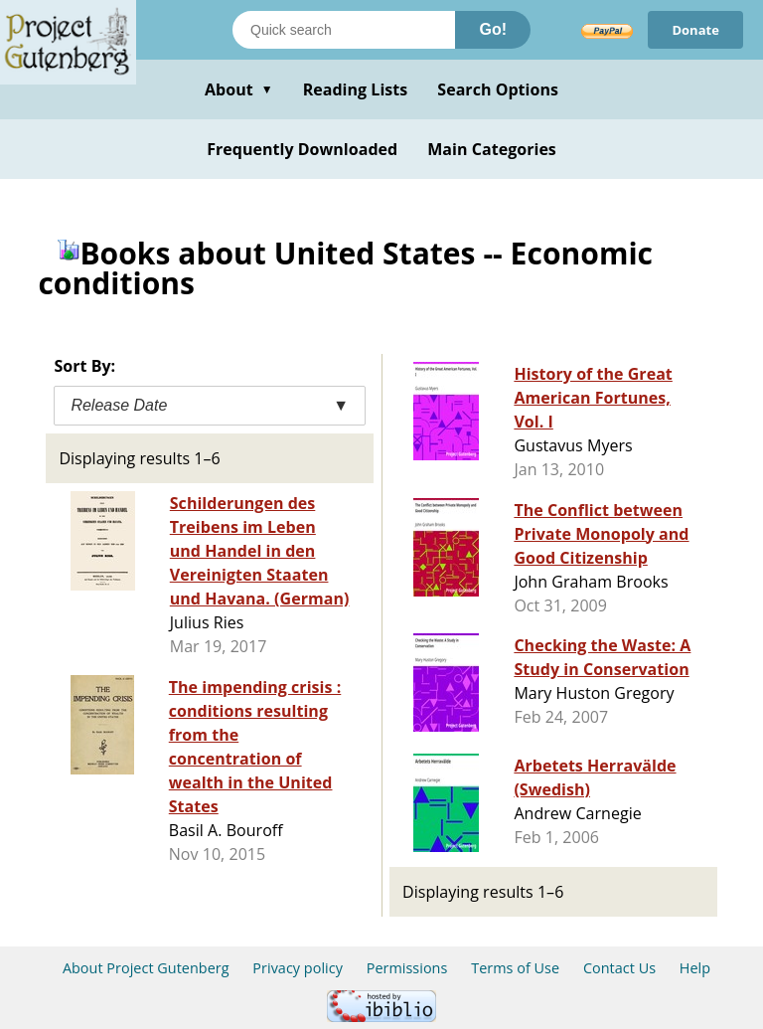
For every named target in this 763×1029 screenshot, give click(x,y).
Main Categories (491, 149)
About (239, 89)
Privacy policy (297, 967)
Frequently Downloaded (302, 149)
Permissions (407, 967)
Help (695, 967)
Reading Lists (355, 89)
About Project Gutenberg (146, 967)
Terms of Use (515, 967)
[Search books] (343, 30)
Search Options (497, 89)
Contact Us (619, 967)
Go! (493, 29)
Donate (695, 30)
